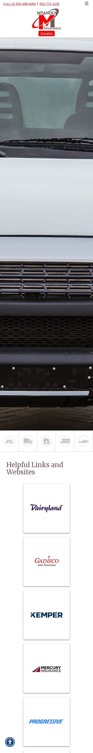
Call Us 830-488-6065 (19, 4)
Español (47, 33)
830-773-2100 (49, 4)
